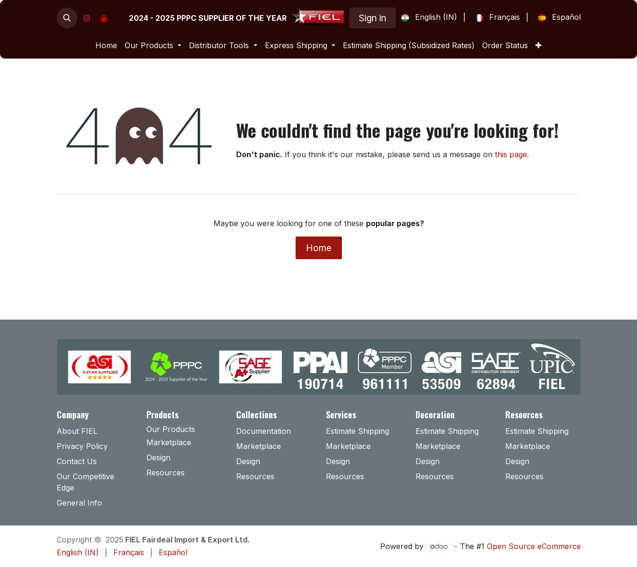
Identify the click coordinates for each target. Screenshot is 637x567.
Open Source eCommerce (534, 546)
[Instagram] (86, 17)
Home (318, 248)
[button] (67, 18)
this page (511, 154)
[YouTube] (104, 17)
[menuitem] (427, 18)
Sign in (372, 18)
